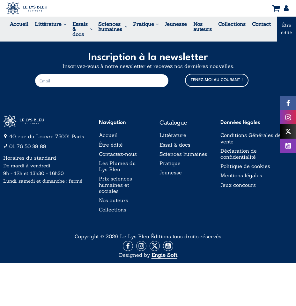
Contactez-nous (118, 154)
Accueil (19, 24)
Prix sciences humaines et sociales (115, 185)
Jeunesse (176, 24)
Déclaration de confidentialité (238, 154)
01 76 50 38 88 (27, 146)
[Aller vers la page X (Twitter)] (155, 246)
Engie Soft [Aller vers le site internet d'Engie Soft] (164, 255)
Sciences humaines (110, 26)
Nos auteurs (202, 26)
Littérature (48, 24)
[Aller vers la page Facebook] (128, 246)
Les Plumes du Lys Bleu (117, 166)
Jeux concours (238, 185)
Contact (261, 24)
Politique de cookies (245, 166)
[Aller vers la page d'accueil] (46, 121)
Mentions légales (241, 175)
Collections (232, 24)
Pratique (143, 24)
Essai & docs (174, 145)
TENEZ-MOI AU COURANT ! (217, 80)
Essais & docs (80, 29)
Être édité (111, 145)
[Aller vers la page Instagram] (141, 246)
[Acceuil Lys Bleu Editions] (26, 8)
